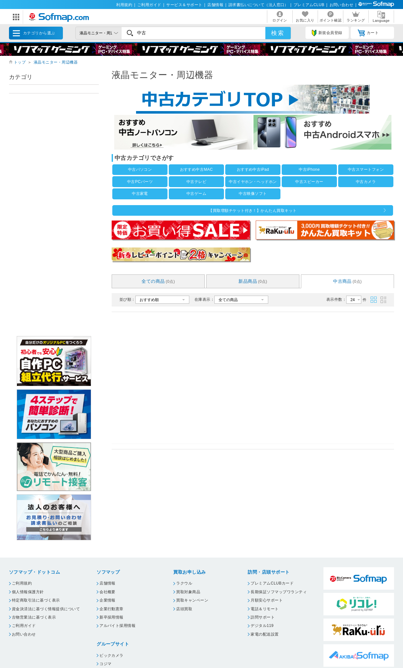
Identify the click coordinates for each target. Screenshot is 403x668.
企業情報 (107, 600)
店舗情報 (215, 5)
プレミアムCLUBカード (272, 583)
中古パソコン (140, 169)
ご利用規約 (22, 583)
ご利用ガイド (149, 5)
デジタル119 (262, 625)
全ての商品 (158, 281)
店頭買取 (184, 609)
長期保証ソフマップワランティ (279, 592)
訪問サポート (263, 617)
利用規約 (124, 5)
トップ (20, 62)
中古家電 (140, 193)
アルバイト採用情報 (117, 625)
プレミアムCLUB (309, 5)
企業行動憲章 (111, 609)
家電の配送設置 (265, 634)
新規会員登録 (327, 33)
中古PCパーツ (140, 181)
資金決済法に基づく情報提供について (46, 609)
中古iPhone (309, 169)
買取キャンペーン (192, 600)
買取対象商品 (188, 592)
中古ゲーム (196, 193)
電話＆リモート (265, 609)
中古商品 (347, 281)
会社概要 (107, 592)
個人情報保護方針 (28, 592)
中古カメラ (366, 181)
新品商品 (252, 281)
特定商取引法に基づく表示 (36, 600)
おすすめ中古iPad (253, 169)
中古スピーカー (309, 181)
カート (368, 33)
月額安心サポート (267, 600)
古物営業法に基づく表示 (34, 617)
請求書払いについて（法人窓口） (258, 5)
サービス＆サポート (184, 5)
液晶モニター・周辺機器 (56, 62)
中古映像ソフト (253, 193)
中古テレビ (196, 181)
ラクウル (184, 583)
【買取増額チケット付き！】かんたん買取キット (253, 210)
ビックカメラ (111, 655)
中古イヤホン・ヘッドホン (253, 181)
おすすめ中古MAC (196, 169)
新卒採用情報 (111, 617)
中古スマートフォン (366, 169)
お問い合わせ (342, 5)
